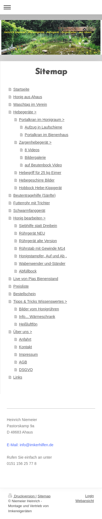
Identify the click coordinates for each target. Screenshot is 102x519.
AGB (23, 362)
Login (89, 496)
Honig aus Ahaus (27, 97)
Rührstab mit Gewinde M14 (42, 248)
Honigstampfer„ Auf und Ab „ (43, 256)
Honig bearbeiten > (29, 218)
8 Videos (32, 150)
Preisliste (21, 286)
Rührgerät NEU (32, 233)
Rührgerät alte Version (38, 241)
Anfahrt (25, 339)
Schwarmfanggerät (29, 210)
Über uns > (22, 332)
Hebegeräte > (24, 112)
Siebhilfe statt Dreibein (38, 226)
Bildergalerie (35, 157)
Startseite (21, 89)
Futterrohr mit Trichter (31, 203)
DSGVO (26, 369)
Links (17, 377)
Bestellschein (24, 294)
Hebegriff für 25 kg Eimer (40, 172)
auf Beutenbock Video (43, 165)
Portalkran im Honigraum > (41, 119)
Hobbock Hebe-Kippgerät (40, 188)
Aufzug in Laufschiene (43, 127)
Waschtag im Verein (30, 104)
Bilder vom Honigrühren (39, 309)
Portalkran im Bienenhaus (46, 135)
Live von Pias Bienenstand (35, 279)
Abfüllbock (28, 271)
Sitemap (44, 496)
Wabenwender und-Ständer (42, 263)
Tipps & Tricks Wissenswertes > (40, 301)
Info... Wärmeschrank (37, 316)
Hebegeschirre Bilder (37, 180)
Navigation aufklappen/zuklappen (51, 7)
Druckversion (22, 496)
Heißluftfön (28, 324)
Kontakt (25, 347)
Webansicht (84, 501)
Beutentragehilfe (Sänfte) (34, 195)
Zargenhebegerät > (35, 142)
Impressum (28, 354)
